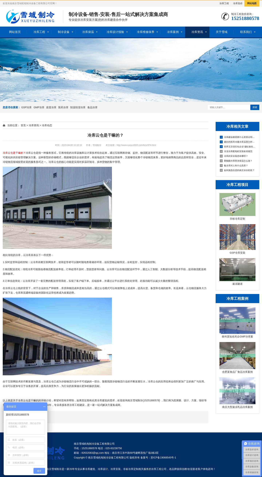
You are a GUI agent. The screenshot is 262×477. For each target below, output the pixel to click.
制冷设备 (64, 31)
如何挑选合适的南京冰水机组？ (237, 170)
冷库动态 (47, 125)
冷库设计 (103, 469)
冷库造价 (238, 3)
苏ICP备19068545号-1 (163, 457)
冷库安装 (115, 469)
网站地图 (252, 3)
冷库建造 (90, 469)
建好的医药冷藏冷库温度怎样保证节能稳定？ (237, 141)
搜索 (255, 107)
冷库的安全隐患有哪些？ (234, 156)
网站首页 (15, 31)
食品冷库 (92, 107)
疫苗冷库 (51, 107)
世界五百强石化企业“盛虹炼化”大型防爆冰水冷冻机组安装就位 (237, 146)
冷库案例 (173, 31)
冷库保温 (88, 31)
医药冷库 (63, 107)
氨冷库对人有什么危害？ (234, 165)
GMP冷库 (38, 107)
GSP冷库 (26, 107)
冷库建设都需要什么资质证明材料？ (237, 137)
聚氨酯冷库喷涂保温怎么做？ (236, 160)
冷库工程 (224, 3)
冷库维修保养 (145, 31)
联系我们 (246, 31)
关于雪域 (221, 31)
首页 (23, 125)
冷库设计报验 (115, 31)
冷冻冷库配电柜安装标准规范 (236, 151)
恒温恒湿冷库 (78, 107)
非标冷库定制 (130, 469)
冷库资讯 (197, 31)
